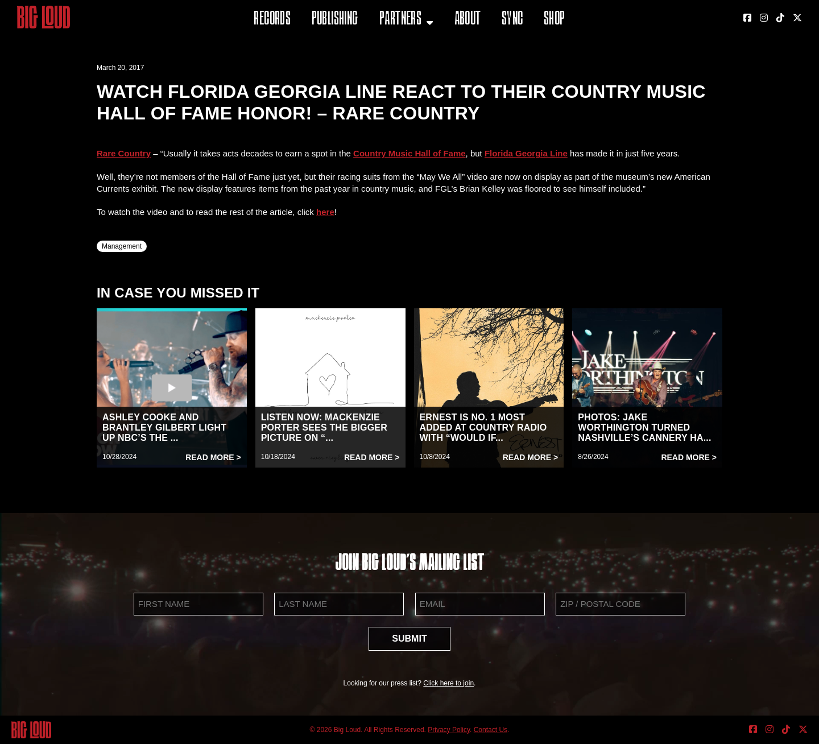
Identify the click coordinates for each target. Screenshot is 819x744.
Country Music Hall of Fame (409, 153)
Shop (554, 20)
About (467, 20)
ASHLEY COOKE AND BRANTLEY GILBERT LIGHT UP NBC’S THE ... (164, 427)
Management (122, 246)
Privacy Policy (449, 730)
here (325, 212)
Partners (400, 20)
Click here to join (448, 683)
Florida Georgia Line (526, 153)
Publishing (335, 20)
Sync (512, 20)
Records (272, 20)
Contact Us (490, 730)
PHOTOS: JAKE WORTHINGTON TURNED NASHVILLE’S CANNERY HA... (644, 427)
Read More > (213, 457)
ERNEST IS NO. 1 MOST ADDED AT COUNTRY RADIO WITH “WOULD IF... (483, 427)
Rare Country (124, 153)
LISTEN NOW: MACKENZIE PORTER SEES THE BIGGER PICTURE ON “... (324, 427)
